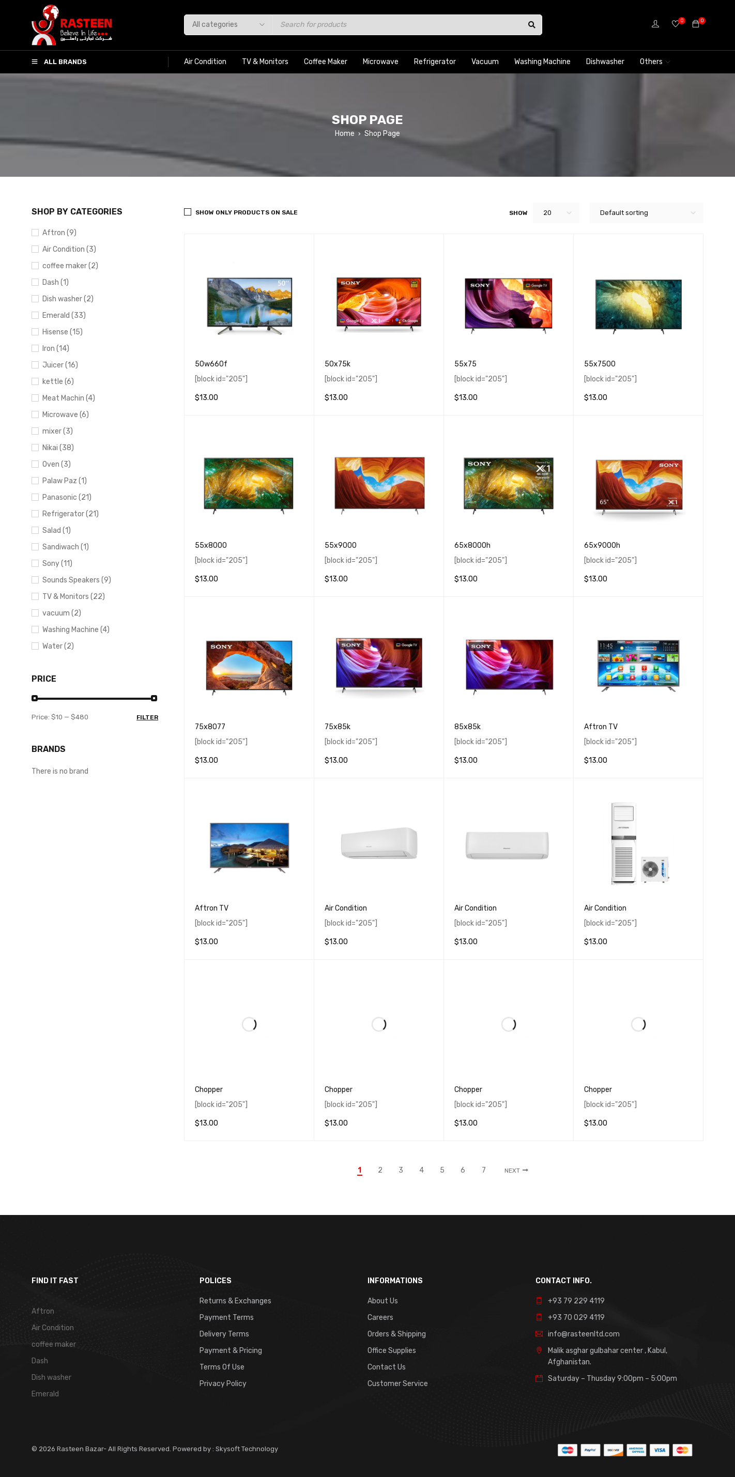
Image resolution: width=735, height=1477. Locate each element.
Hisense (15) (62, 332)
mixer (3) (57, 431)
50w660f (211, 364)
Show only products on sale (246, 212)
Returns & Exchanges (235, 1301)
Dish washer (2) (68, 299)
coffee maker (54, 1344)
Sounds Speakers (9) (76, 580)
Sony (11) (57, 563)
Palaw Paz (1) (64, 480)
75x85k (337, 726)
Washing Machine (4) (76, 629)
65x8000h (472, 545)
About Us (383, 1301)
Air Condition (346, 908)
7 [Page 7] (484, 1170)
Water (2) (58, 646)
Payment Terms (227, 1317)
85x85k (467, 726)
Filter (147, 717)
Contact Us (387, 1367)
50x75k (337, 364)
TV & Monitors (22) (73, 596)
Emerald (45, 1394)
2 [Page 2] (380, 1170)
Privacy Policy (223, 1383)
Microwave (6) (65, 414)
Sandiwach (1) (65, 547)
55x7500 (600, 364)
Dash (40, 1361)
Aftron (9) (59, 232)
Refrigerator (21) (70, 514)
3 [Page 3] (401, 1170)
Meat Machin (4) (68, 398)
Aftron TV (601, 726)
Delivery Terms (224, 1334)
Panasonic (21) (66, 497)
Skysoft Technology (246, 1449)
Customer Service (398, 1383)
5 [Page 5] (442, 1170)
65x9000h (602, 545)
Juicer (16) (60, 365)
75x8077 (210, 726)
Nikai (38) (58, 447)
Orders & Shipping (397, 1334)
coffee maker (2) (70, 265)
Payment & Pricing (231, 1350)
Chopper (209, 1089)
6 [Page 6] (463, 1170)
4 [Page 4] (421, 1170)
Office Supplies (392, 1350)
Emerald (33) (64, 315)
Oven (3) (56, 464)
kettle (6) (58, 381)
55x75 (465, 364)
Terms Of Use (222, 1367)
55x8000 (211, 545)
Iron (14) (55, 348)
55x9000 (341, 545)
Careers (380, 1317)
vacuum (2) (61, 613)
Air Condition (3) (69, 249)
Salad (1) (56, 530)
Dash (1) (55, 282)
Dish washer (51, 1377)
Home (345, 133)
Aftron (43, 1311)
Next (512, 1170)
